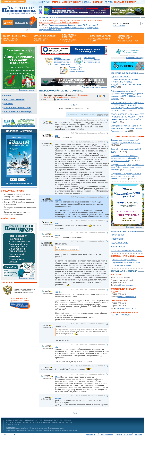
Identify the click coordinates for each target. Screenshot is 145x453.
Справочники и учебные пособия (126, 262)
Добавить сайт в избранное (99, 435)
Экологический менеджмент (124, 37)
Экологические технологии (69, 41)
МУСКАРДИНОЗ (117, 235)
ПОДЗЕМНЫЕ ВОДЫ (119, 243)
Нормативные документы (124, 73)
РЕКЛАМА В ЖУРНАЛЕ (33, 420)
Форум (8, 424)
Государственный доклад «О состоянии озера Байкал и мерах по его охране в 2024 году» (127, 167)
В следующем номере (12, 191)
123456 (47, 143)
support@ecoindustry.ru (120, 315)
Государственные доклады (125, 136)
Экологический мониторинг (40, 40)
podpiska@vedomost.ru (126, 297)
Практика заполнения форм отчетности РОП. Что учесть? (73, 25)
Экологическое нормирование (10, 40)
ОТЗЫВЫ (87, 2)
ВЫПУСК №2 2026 (19, 138)
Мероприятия (58, 422)
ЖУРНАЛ (9, 420)
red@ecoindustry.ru (125, 285)
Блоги (16, 424)
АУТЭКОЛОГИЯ (117, 239)
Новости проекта (48, 17)
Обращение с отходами (44, 36)
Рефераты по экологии (121, 265)
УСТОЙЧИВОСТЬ (118, 247)
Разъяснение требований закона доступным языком (92, 60)
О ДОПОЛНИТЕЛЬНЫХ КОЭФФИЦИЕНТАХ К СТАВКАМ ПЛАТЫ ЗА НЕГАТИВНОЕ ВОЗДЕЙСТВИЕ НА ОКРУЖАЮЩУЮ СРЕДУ (126, 82)
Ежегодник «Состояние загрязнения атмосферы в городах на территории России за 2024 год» (126, 128)
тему (58, 99)
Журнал (8, 95)
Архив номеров (13, 183)
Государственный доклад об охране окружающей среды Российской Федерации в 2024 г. (126, 176)
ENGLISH (138, 435)
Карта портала (119, 26)
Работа (69, 422)
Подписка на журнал (19, 131)
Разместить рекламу (27, 90)
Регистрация (21, 22)
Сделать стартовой (124, 435)
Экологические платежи (101, 36)
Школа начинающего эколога (124, 260)
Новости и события (14, 99)
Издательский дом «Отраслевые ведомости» (31, 428)
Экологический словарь (124, 231)
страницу (65, 99)
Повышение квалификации (18, 112)
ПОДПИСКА (19, 420)
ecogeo (47, 376)
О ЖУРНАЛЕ (44, 2)
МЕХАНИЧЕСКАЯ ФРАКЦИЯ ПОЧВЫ (126, 251)
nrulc (47, 222)
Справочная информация (17, 108)
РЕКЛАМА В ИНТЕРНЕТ (53, 420)
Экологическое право (128, 41)
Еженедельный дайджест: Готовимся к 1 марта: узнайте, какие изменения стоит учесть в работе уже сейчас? (70, 21)
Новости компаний (41, 422)
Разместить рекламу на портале (94, 87)
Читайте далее (7, 218)
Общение (8, 104)
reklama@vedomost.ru (126, 308)
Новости (27, 422)
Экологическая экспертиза (69, 36)
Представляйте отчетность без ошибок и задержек (77, 69)
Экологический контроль (15, 36)
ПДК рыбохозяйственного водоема (63, 97)
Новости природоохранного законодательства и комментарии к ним (62, 61)
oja (47, 121)
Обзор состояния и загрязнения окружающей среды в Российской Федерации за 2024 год (125, 158)
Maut (47, 134)
